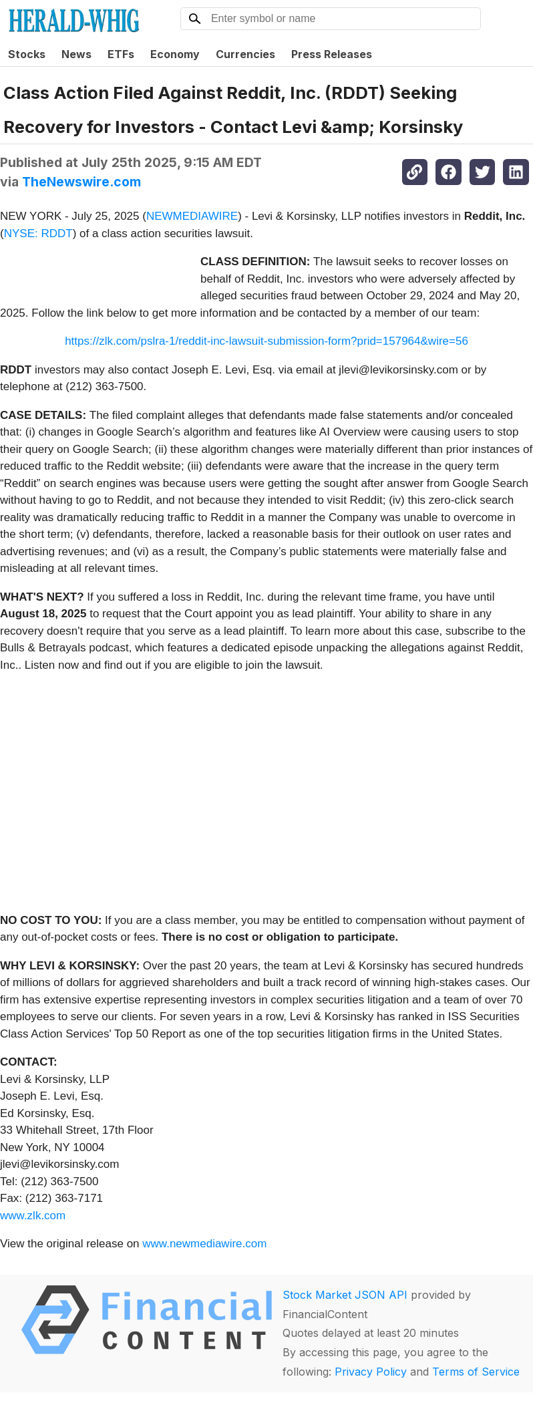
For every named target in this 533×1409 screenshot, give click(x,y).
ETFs (121, 54)
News (76, 54)
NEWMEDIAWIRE (192, 216)
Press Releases (331, 54)
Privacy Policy (371, 1371)
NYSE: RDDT (38, 233)
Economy (175, 54)
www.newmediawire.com (204, 1243)
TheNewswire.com (81, 182)
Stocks (26, 54)
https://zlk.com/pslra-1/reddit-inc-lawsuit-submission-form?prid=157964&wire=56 (266, 341)
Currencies (245, 54)
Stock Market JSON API (345, 1294)
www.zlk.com (32, 1215)
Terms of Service (476, 1371)
